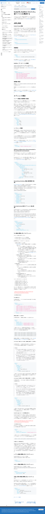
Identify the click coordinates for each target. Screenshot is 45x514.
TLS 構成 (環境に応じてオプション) (41, 33)
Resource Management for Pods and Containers (27, 114)
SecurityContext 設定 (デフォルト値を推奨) (41, 30)
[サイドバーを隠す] (6, 505)
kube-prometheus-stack (18, 184)
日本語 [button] (23, 2)
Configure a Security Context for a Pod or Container (22, 217)
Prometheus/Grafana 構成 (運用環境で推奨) (41, 26)
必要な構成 (39, 5)
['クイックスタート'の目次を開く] (12, 8)
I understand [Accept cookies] (41, 509)
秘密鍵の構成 (41, 12)
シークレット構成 (41, 18)
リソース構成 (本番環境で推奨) (41, 16)
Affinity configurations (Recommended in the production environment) (41, 22)
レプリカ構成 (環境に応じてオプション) (41, 36)
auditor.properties (31, 67)
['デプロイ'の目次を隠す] (12, 11)
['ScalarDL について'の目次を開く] (12, 6)
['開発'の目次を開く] (12, 9)
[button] (7, 13)
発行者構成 (18, 352)
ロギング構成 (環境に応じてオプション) (41, 39)
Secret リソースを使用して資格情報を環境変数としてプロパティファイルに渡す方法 (25, 141)
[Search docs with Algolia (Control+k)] (35, 3)
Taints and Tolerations (22, 485)
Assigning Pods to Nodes (20, 159)
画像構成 (40, 9)
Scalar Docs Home (18, 3)
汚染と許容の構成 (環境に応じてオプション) (41, 42)
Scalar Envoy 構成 (41, 7)
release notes (37, 0)
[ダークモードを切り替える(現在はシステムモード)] (30, 3)
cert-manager (19, 244)
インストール (31, 351)
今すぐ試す (42, 2)
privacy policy (21, 510)
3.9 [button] (8, 2)
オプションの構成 (40, 14)
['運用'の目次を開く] (12, 53)
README (28, 18)
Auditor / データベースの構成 (41, 11)
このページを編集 (17, 497)
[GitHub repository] (28, 3)
